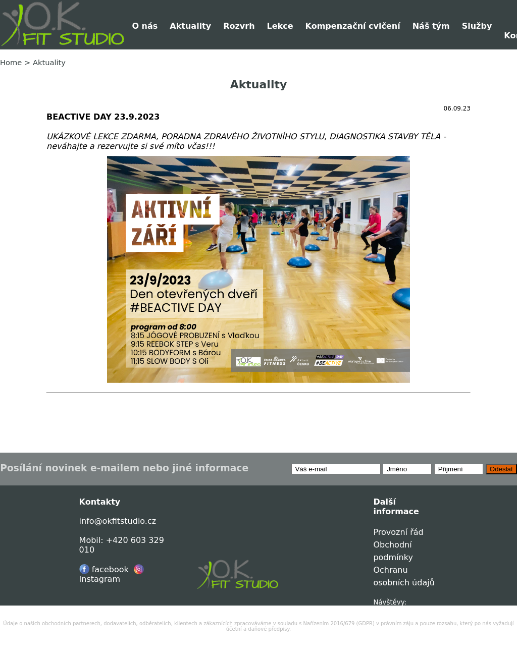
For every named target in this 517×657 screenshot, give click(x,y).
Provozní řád (398, 532)
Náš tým (431, 26)
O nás (145, 26)
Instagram (111, 574)
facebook (104, 569)
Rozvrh (238, 26)
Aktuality (190, 26)
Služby (477, 26)
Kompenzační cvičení (352, 26)
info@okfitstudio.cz (118, 521)
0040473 (388, 610)
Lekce (280, 26)
